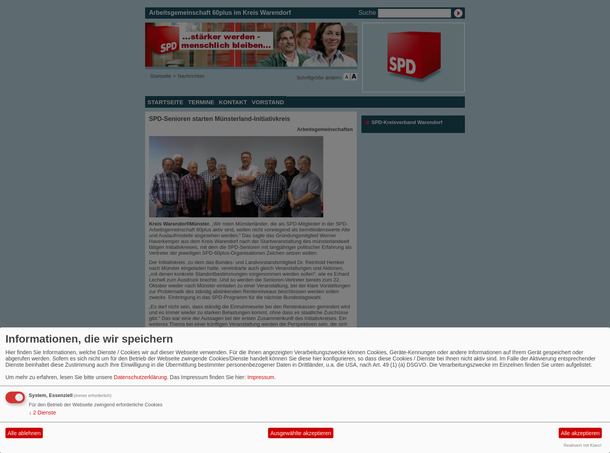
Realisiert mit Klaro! (582, 445)
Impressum (260, 377)
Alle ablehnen (24, 433)
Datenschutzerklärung (140, 377)
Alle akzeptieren (580, 433)
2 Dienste (42, 412)
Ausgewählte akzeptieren (300, 433)
